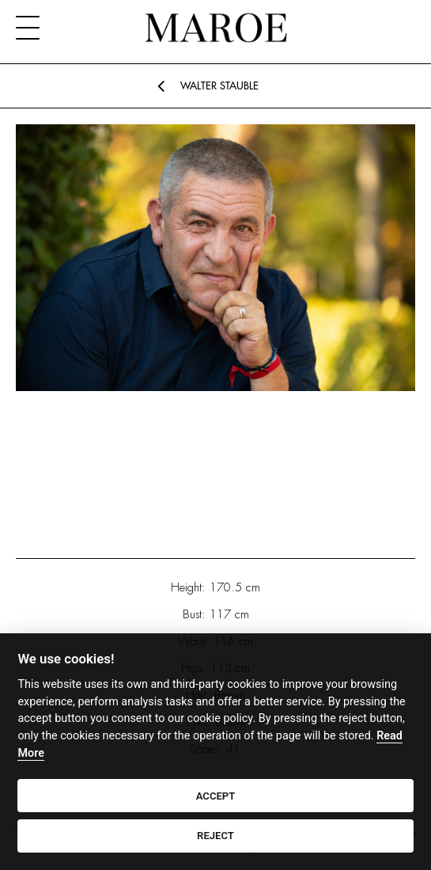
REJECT (215, 836)
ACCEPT (216, 796)
